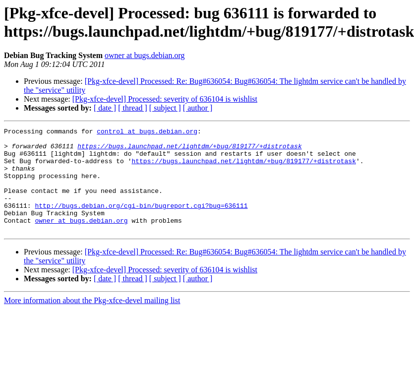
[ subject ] (165, 108)
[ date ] (105, 108)
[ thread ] (132, 108)
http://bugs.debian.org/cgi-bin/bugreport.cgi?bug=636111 (141, 221)
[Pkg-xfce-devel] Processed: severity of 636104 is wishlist (164, 99)
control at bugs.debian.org (147, 132)
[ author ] (198, 108)
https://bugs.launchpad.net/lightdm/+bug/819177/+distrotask (189, 150)
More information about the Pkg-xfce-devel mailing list (92, 321)
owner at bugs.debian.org (144, 55)
